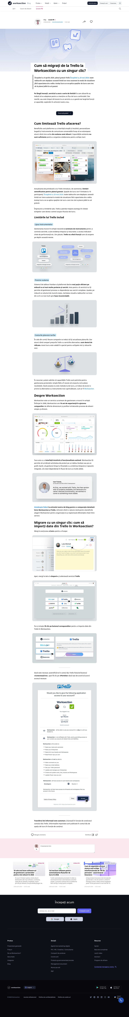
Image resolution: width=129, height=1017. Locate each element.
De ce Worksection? (14, 953)
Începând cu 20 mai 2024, (79, 78)
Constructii (55, 957)
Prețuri (9, 949)
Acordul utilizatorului (30, 997)
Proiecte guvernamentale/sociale (62, 960)
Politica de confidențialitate (47, 997)
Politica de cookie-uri (64, 997)
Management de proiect (59, 964)
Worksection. (89, 389)
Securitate (10, 957)
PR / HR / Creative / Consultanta (62, 949)
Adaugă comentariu (38, 835)
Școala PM (39, 9)
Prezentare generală (14, 946)
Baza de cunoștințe (101, 949)
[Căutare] (120, 8)
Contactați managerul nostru (105, 967)
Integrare (10, 960)
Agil (52, 971)
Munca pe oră (55, 967)
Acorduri (97, 957)
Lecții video (98, 953)
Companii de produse (58, 953)
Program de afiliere (100, 960)
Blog (45, 20)
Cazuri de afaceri (25, 9)
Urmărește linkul (41, 507)
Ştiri (13, 9)
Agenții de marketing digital (60, 946)
